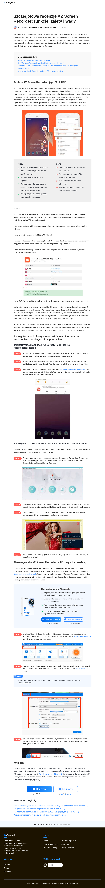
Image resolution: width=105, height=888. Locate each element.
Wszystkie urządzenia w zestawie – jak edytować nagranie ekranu (43, 815)
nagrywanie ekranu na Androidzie (72, 369)
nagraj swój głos (82, 668)
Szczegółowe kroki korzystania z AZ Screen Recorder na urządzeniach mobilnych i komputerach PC (48, 67)
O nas (45, 841)
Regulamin (65, 844)
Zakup (6, 868)
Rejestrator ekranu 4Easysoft (25, 574)
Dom (35, 824)
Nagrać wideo (44, 27)
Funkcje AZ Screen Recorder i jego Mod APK (34, 60)
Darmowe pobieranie (51, 619)
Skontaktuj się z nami (68, 841)
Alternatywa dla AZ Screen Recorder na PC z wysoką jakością (40, 71)
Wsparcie (7, 864)
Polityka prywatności (50, 844)
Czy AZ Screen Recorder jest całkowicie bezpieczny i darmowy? (41, 63)
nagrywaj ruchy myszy (82, 636)
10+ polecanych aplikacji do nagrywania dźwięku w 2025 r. (39, 809)
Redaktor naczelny (50, 848)
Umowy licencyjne (67, 848)
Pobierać (7, 871)
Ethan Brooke (32, 27)
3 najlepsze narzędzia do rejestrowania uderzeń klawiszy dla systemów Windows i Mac (51, 805)
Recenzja (53, 27)
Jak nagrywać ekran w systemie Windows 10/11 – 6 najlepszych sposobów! (46, 812)
